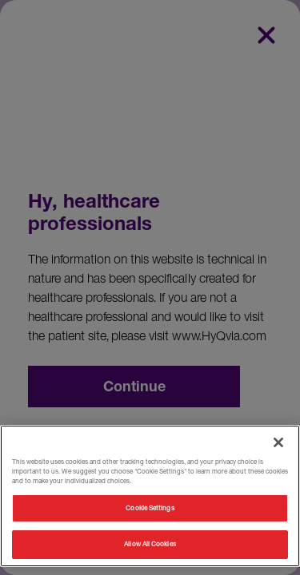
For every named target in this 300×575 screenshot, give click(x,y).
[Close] (278, 442)
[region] (150, 496)
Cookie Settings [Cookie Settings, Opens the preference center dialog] (150, 508)
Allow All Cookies (149, 544)
